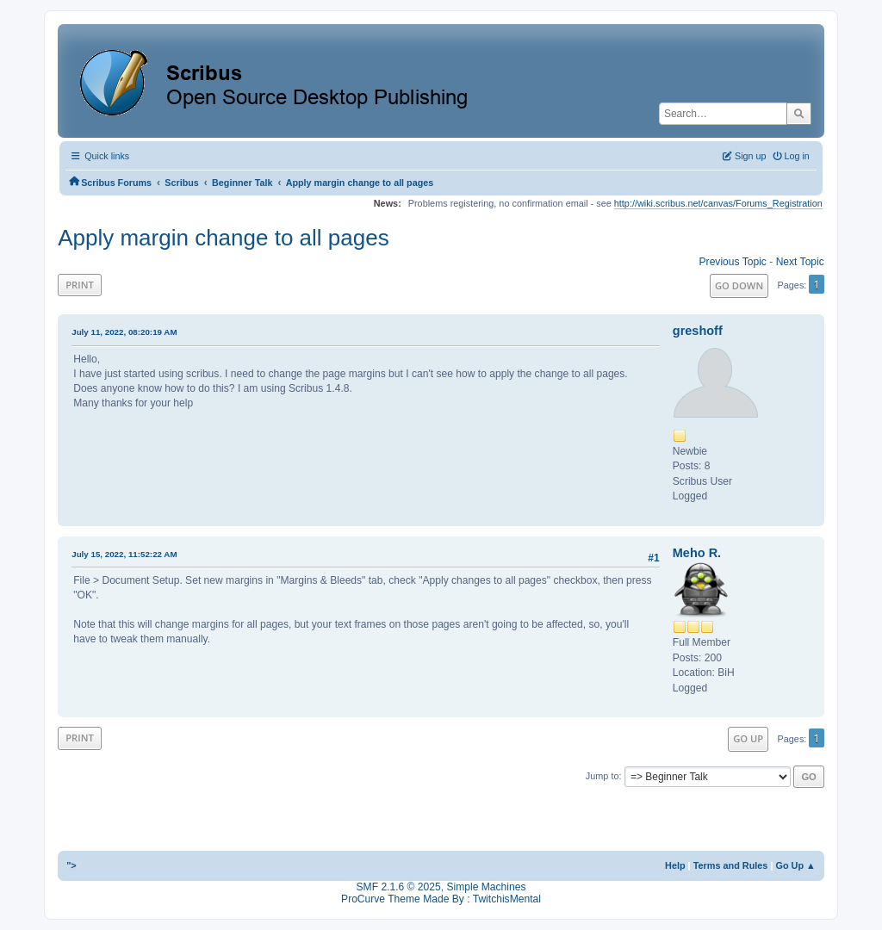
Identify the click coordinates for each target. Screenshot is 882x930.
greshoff (698, 331)
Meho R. (697, 553)
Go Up (748, 738)
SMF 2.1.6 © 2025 (399, 887)
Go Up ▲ (795, 865)
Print (79, 284)
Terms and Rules (730, 865)
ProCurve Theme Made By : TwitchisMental (441, 899)
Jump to (602, 776)
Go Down (739, 285)
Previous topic (733, 262)
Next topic (800, 262)
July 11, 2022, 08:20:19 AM (124, 332)
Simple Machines (485, 887)
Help (675, 865)
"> (71, 865)
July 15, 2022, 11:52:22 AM (124, 554)
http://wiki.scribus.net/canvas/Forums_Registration (718, 203)
